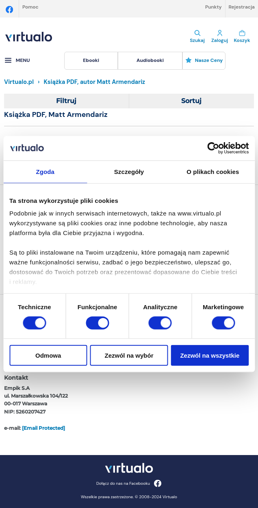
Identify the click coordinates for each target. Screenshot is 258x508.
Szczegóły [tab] (129, 171)
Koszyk (242, 37)
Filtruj (66, 101)
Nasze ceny (204, 60)
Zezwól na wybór (129, 355)
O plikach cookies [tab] (212, 171)
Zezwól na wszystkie (209, 355)
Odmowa (48, 355)
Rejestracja (242, 7)
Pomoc (30, 7)
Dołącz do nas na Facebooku (129, 483)
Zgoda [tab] (45, 171)
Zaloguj (220, 37)
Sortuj (191, 101)
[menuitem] (91, 61)
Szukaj (197, 37)
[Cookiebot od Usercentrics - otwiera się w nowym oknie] (213, 148)
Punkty (213, 7)
